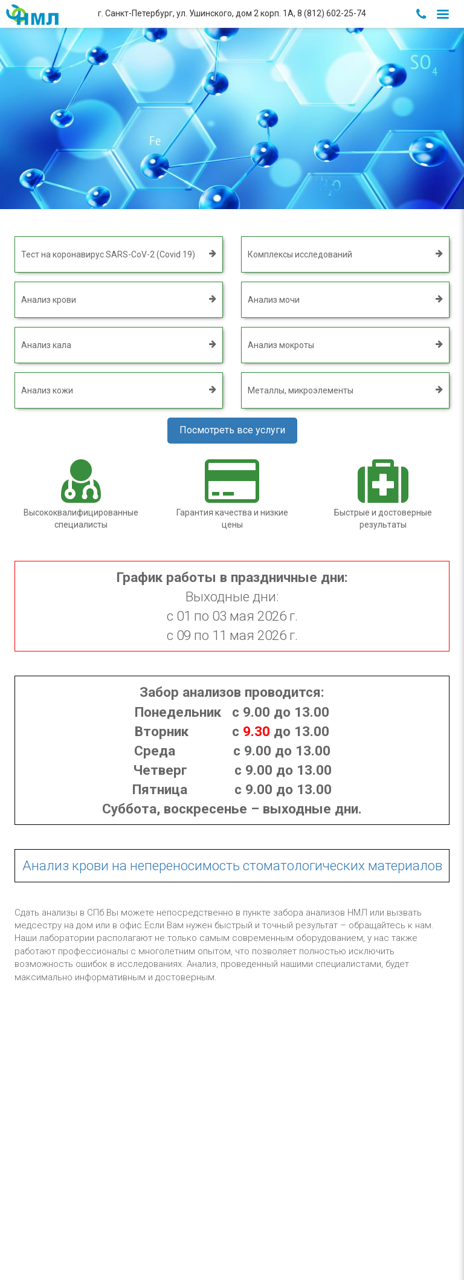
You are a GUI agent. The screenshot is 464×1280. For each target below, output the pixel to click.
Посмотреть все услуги (232, 430)
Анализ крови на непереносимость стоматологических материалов (232, 865)
